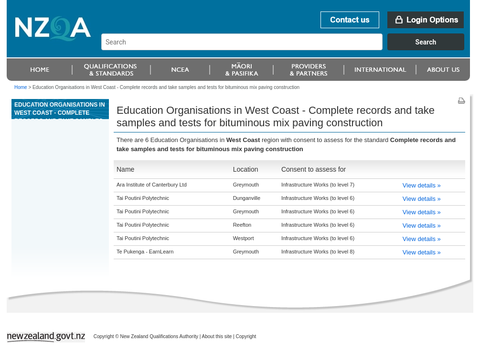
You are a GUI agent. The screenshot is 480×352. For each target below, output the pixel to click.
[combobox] (287, 47)
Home (20, 87)
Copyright (246, 336)
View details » (422, 185)
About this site (217, 336)
